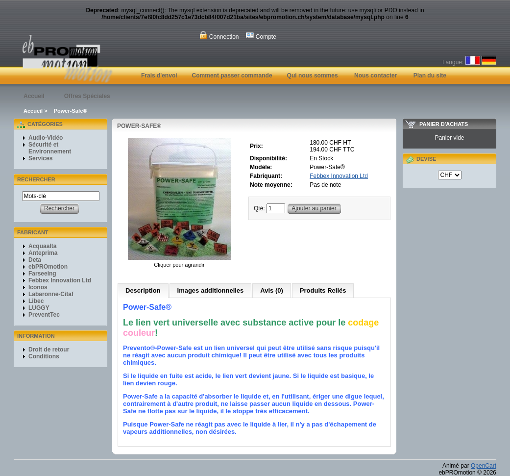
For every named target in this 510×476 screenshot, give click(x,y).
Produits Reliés (323, 290)
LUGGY (38, 307)
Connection (219, 35)
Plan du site (429, 75)
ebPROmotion (48, 266)
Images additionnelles (210, 290)
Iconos (38, 287)
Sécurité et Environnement (49, 148)
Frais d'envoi (159, 75)
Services (40, 158)
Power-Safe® (70, 111)
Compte (261, 35)
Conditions (43, 356)
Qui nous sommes (312, 75)
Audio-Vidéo (45, 137)
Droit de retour (48, 349)
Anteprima (42, 253)
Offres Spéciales (87, 96)
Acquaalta (42, 246)
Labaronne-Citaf (50, 294)
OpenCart (483, 465)
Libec (36, 301)
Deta (34, 259)
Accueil (34, 96)
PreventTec (44, 314)
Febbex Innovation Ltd (59, 280)
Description (143, 290)
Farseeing (42, 273)
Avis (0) (271, 290)
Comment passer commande (232, 75)
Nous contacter (375, 75)
